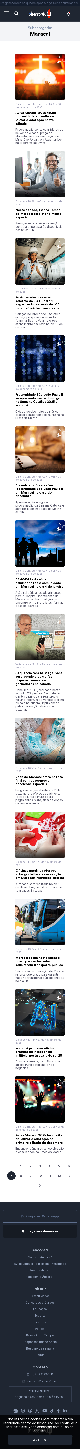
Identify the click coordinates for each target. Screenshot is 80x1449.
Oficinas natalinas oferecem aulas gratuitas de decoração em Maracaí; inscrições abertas (40, 874)
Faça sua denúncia (40, 1231)
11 (49, 1175)
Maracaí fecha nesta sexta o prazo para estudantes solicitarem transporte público (39, 961)
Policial (40, 1328)
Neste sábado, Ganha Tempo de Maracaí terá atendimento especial (38, 213)
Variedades (22, 664)
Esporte (40, 1315)
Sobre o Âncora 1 (40, 1257)
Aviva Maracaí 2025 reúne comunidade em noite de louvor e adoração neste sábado (35, 118)
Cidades (20, 201)
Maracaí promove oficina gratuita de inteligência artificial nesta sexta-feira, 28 (38, 1052)
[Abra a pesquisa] (16, 13)
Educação (40, 1309)
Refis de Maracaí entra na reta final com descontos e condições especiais (39, 780)
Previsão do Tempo (40, 1335)
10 (40, 1175)
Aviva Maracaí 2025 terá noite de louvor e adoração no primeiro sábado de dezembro (39, 1139)
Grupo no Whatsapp (40, 1216)
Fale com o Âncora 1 (40, 1277)
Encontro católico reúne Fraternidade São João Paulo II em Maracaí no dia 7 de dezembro (39, 491)
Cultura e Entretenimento (30, 104)
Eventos (40, 1322)
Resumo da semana (40, 1348)
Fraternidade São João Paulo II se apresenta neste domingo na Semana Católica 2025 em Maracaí (39, 400)
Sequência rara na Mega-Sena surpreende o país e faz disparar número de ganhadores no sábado (38, 678)
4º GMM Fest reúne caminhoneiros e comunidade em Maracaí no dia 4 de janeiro (39, 583)
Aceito (40, 1439)
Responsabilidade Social (40, 1342)
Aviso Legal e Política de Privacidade (40, 1263)
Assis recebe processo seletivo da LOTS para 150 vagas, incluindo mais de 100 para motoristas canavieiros (37, 303)
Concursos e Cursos (40, 1302)
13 (68, 1175)
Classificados (23, 288)
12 (59, 1175)
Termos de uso (40, 1270)
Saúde (40, 1355)
